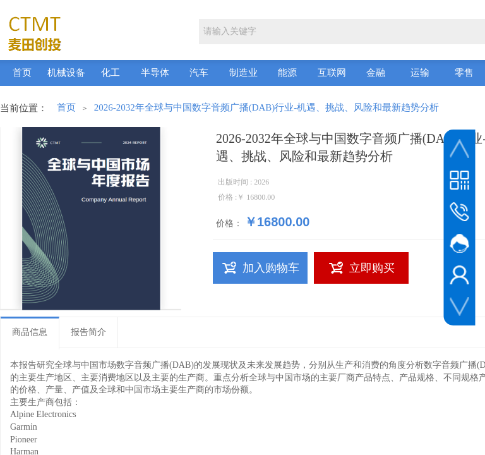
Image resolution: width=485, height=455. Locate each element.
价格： (229, 223)
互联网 (332, 73)
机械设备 (66, 73)
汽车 (198, 73)
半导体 (155, 73)
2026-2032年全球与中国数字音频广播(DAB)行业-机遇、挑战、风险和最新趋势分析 (267, 107)
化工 (110, 73)
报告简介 (88, 332)
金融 (375, 73)
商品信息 (29, 332)
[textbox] (341, 31)
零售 (464, 73)
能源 (287, 73)
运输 (419, 73)
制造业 (243, 73)
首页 (22, 73)
